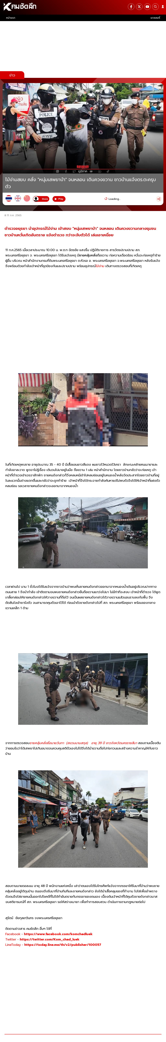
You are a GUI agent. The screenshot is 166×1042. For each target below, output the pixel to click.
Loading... (114, 199)
